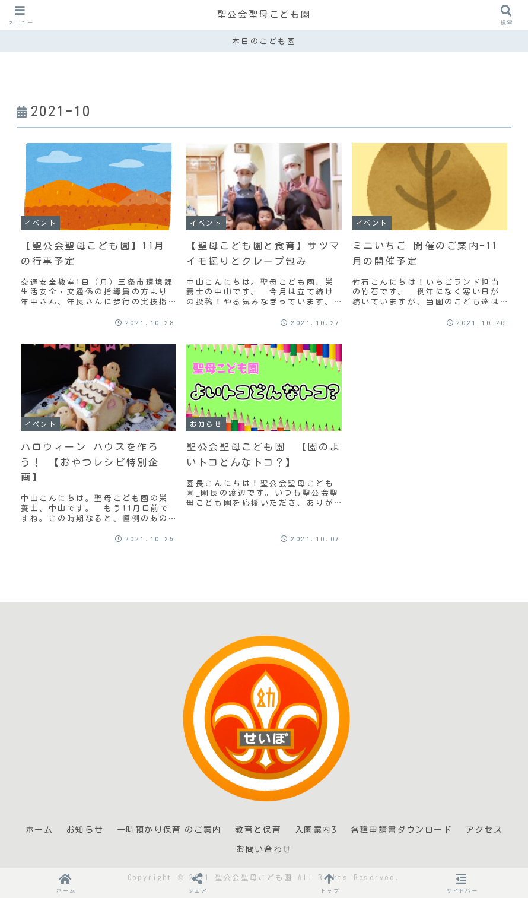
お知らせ (84, 829)
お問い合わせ (264, 849)
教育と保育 (258, 829)
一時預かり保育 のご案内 (169, 829)
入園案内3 (316, 829)
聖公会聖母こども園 (264, 14)
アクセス (484, 829)
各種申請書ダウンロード (402, 829)
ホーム (39, 829)
